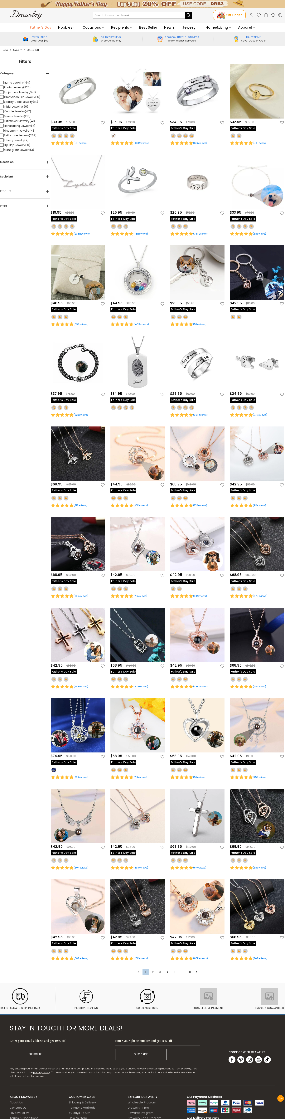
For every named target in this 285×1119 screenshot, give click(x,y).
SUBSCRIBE (35, 1054)
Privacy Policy (19, 1113)
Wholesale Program (142, 1102)
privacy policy (41, 1072)
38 (189, 972)
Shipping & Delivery (82, 1102)
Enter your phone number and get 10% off (143, 1040)
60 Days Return (79, 1113)
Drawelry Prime (138, 1108)
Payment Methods (82, 1108)
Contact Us (18, 1108)
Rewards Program (140, 1113)
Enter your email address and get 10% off (37, 1040)
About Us (16, 1102)
